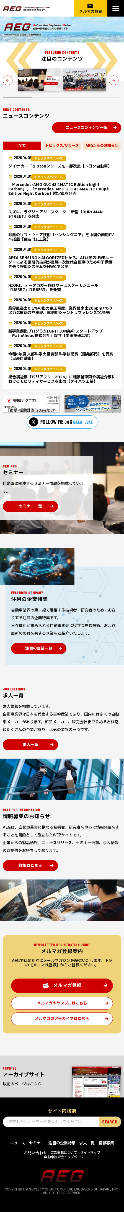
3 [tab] (77, 97)
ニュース (17, 1143)
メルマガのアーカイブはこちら (62, 1019)
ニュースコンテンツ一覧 (87, 128)
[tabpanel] (39, 80)
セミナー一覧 (30, 506)
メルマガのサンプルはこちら (62, 1003)
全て (22, 145)
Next (115, 80)
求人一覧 (30, 745)
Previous (9, 80)
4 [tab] (106, 97)
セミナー (37, 1143)
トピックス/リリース (62, 145)
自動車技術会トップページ (64, 1157)
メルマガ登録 (90, 8)
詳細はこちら (30, 865)
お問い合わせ (35, 1153)
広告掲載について (63, 1152)
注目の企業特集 (62, 1143)
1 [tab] (17, 97)
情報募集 (106, 1143)
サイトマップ (90, 1152)
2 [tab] (47, 97)
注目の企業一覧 (38, 648)
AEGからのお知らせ (102, 145)
